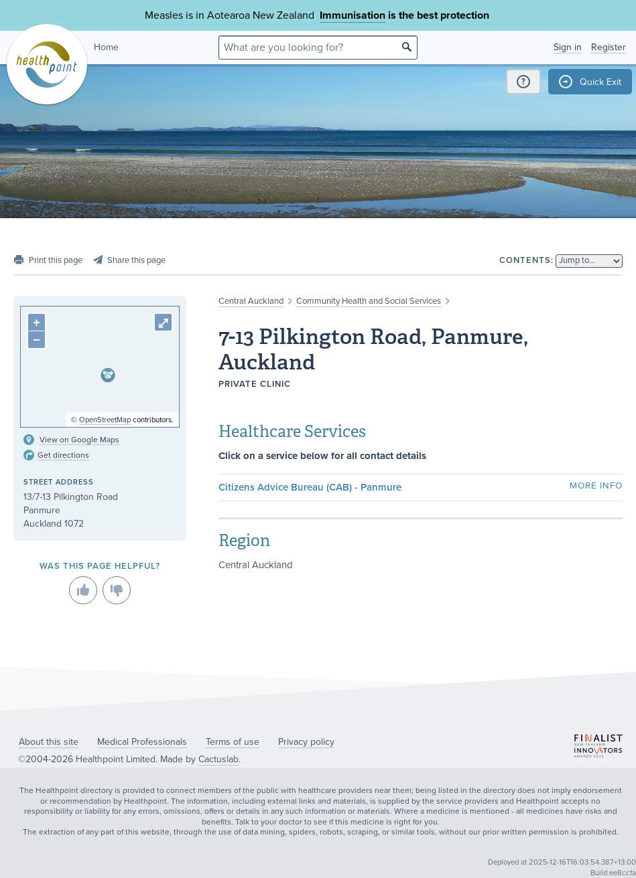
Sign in (568, 47)
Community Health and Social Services (368, 301)
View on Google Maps (79, 439)
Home (106, 47)
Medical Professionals (142, 742)
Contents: (526, 260)
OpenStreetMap (105, 420)
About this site (48, 742)
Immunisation (352, 15)
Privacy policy (306, 742)
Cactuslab (218, 759)
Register (608, 47)
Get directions (63, 455)
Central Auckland (250, 301)
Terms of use (232, 742)
